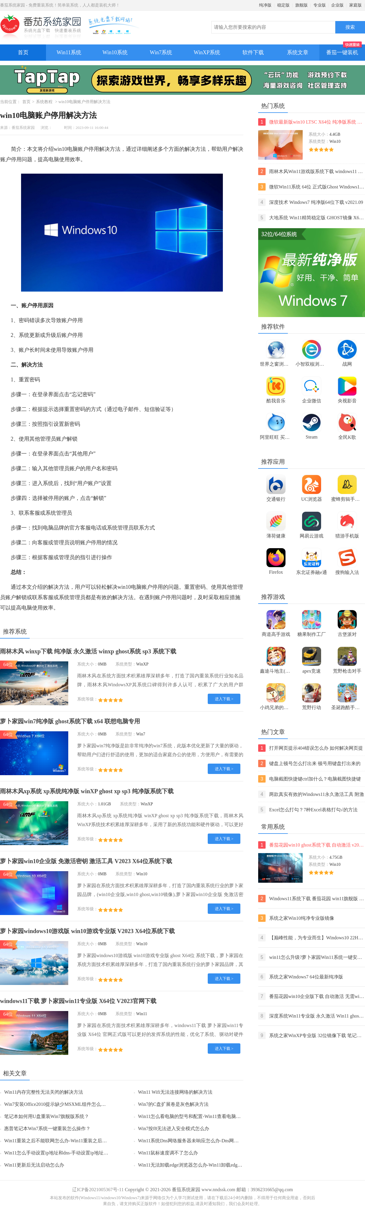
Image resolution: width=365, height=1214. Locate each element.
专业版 (319, 5)
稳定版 (283, 5)
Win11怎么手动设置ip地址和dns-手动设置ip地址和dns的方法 (66, 1152)
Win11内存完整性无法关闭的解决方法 (43, 1092)
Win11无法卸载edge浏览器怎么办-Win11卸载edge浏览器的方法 (203, 1164)
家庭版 (355, 5)
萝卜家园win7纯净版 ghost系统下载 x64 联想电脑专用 (70, 721)
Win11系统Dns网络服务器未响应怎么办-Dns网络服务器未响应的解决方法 (214, 1140)
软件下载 (253, 52)
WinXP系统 (207, 52)
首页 (23, 52)
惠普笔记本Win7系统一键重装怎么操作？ (47, 1128)
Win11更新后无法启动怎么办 (34, 1164)
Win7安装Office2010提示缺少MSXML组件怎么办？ (57, 1104)
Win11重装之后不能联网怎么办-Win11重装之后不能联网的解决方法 (74, 1140)
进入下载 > (224, 699)
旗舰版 (301, 5)
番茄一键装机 (344, 49)
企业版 (337, 5)
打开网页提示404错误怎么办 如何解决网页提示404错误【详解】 (310, 748)
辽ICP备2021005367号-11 (98, 1189)
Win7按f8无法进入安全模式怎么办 (173, 1128)
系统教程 (44, 102)
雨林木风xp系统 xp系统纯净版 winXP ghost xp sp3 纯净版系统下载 (87, 791)
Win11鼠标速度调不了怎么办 (168, 1152)
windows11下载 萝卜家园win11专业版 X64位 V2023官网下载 (78, 1001)
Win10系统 (114, 52)
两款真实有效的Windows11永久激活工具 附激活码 (311, 794)
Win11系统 (69, 52)
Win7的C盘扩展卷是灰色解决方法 (173, 1104)
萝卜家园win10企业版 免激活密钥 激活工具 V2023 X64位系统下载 (86, 861)
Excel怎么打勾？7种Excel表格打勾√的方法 (308, 809)
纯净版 (265, 5)
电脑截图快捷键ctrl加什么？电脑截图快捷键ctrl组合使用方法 (309, 779)
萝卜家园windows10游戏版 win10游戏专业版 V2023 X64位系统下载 (87, 931)
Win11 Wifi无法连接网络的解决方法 (175, 1092)
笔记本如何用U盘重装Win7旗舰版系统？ (46, 1116)
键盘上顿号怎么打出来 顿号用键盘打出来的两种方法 (309, 763)
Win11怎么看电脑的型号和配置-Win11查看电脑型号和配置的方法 (206, 1116)
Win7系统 (161, 52)
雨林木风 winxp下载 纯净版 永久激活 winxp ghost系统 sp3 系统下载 (88, 651)
